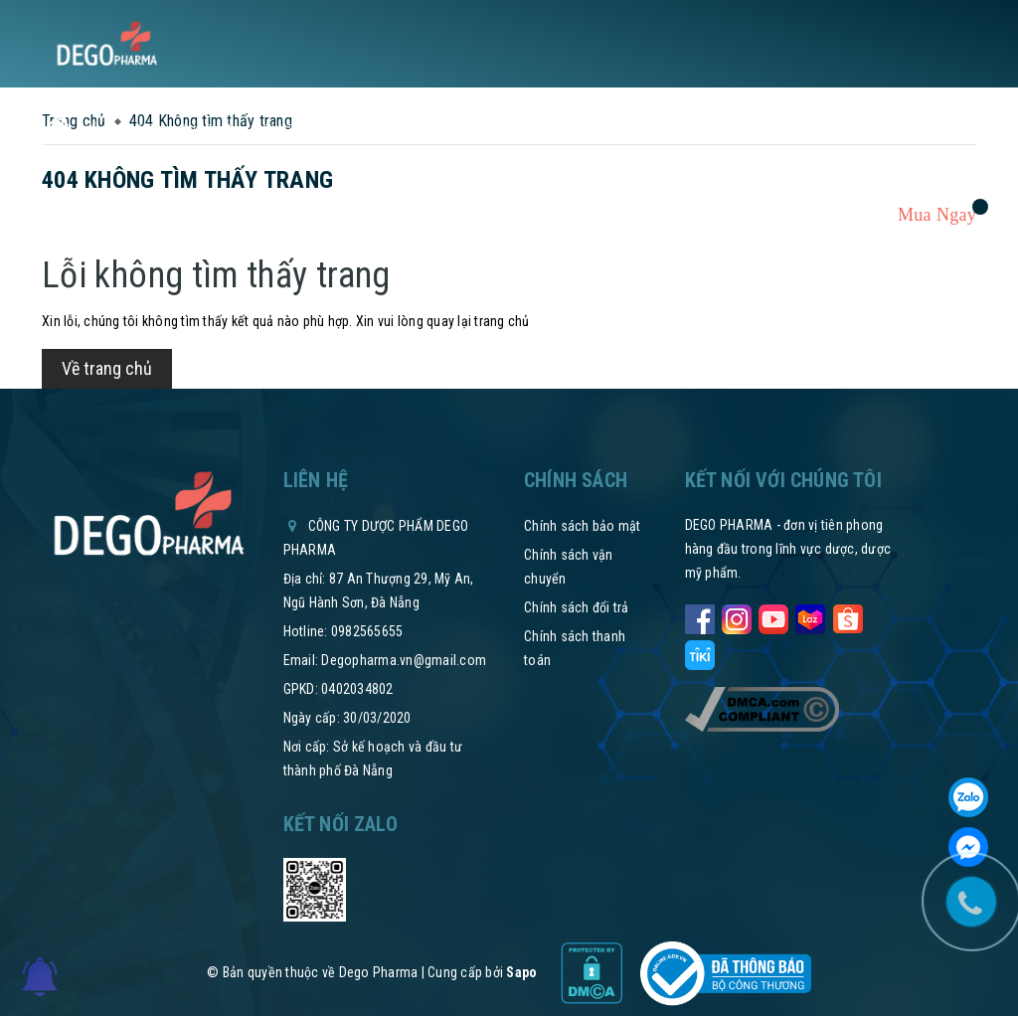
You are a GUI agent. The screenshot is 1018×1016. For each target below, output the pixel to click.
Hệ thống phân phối (668, 128)
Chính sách (436, 128)
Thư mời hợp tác (542, 128)
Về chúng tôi (125, 128)
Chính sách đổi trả (576, 607)
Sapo (521, 972)
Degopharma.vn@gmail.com (403, 660)
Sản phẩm (215, 128)
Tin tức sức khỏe (323, 128)
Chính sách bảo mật (582, 526)
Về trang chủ (107, 368)
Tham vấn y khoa (795, 128)
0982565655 (367, 631)
